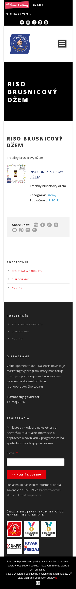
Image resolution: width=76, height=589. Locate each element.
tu (56, 577)
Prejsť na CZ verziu (18, 14)
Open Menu (62, 44)
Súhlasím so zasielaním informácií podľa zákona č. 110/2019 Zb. (34, 490)
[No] (71, 573)
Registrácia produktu (27, 270)
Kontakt (18, 287)
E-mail (12, 453)
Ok (38, 583)
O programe (20, 279)
